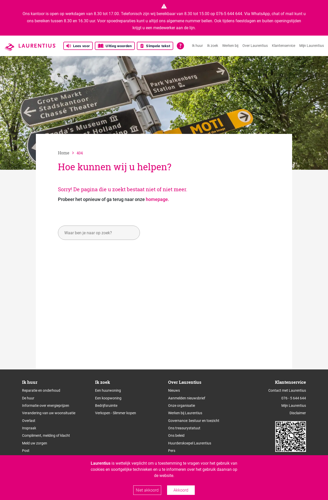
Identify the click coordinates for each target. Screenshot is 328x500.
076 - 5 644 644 (293, 398)
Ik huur (197, 46)
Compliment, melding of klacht (46, 435)
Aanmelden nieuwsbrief (186, 398)
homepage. (157, 199)
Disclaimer (298, 413)
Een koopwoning (108, 398)
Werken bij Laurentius (185, 413)
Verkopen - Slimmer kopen (115, 413)
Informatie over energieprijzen (45, 405)
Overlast (28, 421)
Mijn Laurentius (311, 46)
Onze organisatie (181, 405)
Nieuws (174, 390)
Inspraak (29, 428)
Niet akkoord (147, 490)
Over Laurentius (255, 46)
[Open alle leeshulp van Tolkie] (180, 45)
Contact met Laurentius (287, 390)
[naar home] (67, 152)
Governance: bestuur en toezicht (193, 421)
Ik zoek (212, 46)
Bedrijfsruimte (106, 405)
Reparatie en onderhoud (41, 390)
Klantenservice (283, 46)
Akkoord (180, 490)
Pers (171, 451)
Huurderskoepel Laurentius (189, 443)
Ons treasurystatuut (184, 428)
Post (25, 451)
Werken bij (230, 46)
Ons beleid (176, 435)
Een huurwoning (108, 390)
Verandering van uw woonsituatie (48, 413)
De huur (28, 398)
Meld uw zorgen (34, 443)
